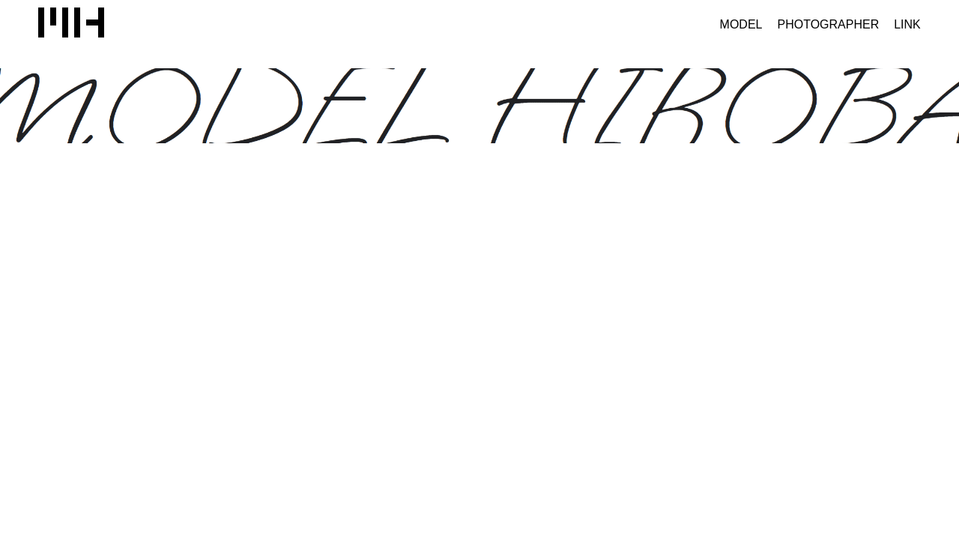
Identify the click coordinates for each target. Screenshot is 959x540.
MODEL (741, 24)
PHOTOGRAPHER (828, 24)
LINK (907, 24)
